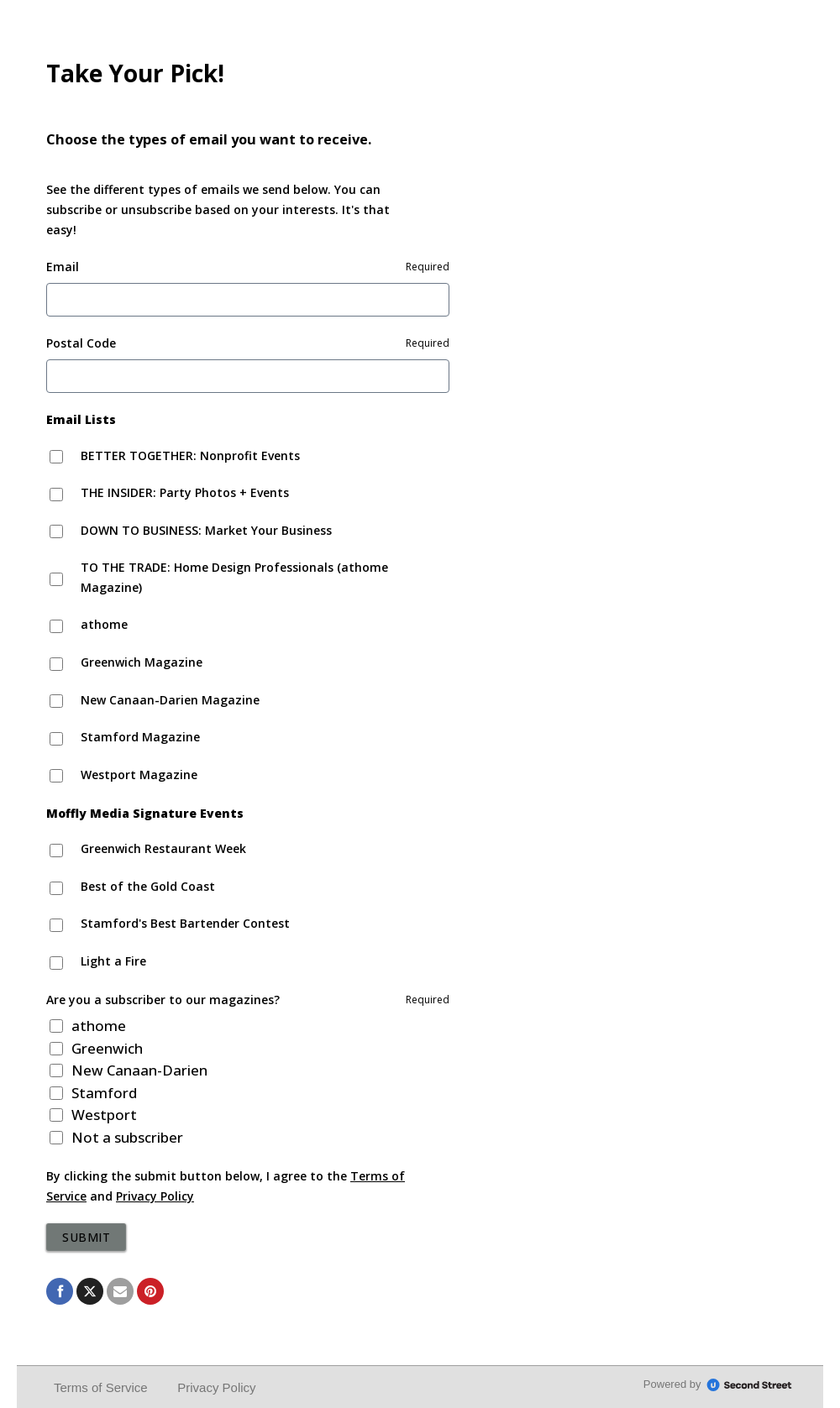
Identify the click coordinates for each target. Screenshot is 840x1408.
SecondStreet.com (749, 1385)
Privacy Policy (155, 1196)
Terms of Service (101, 1387)
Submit (86, 1237)
